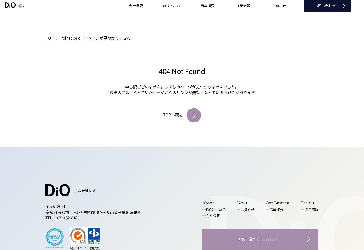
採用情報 (311, 209)
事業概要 (276, 209)
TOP (50, 38)
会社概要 (213, 215)
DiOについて (216, 209)
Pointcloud (70, 38)
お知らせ (248, 209)
